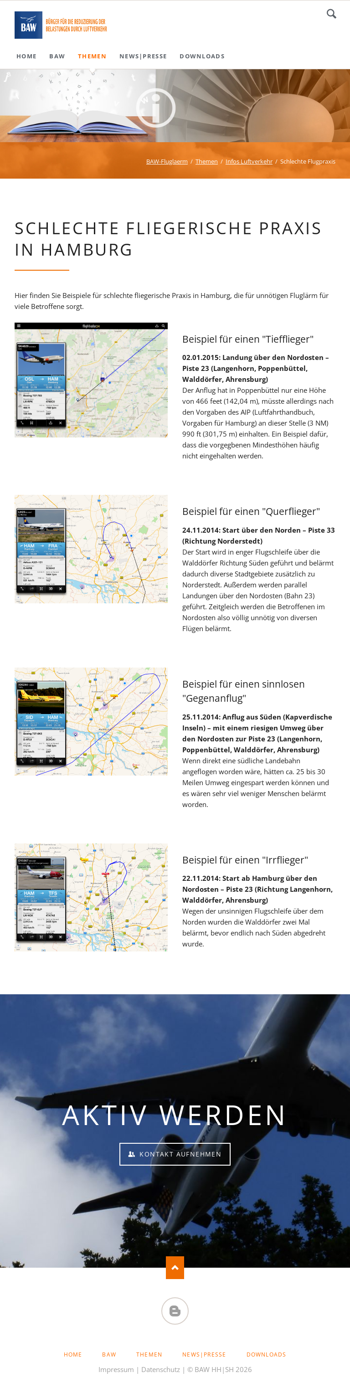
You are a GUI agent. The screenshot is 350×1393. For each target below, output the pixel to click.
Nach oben (175, 1267)
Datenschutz (160, 1369)
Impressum (116, 1369)
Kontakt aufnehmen (179, 1154)
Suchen (331, 13)
